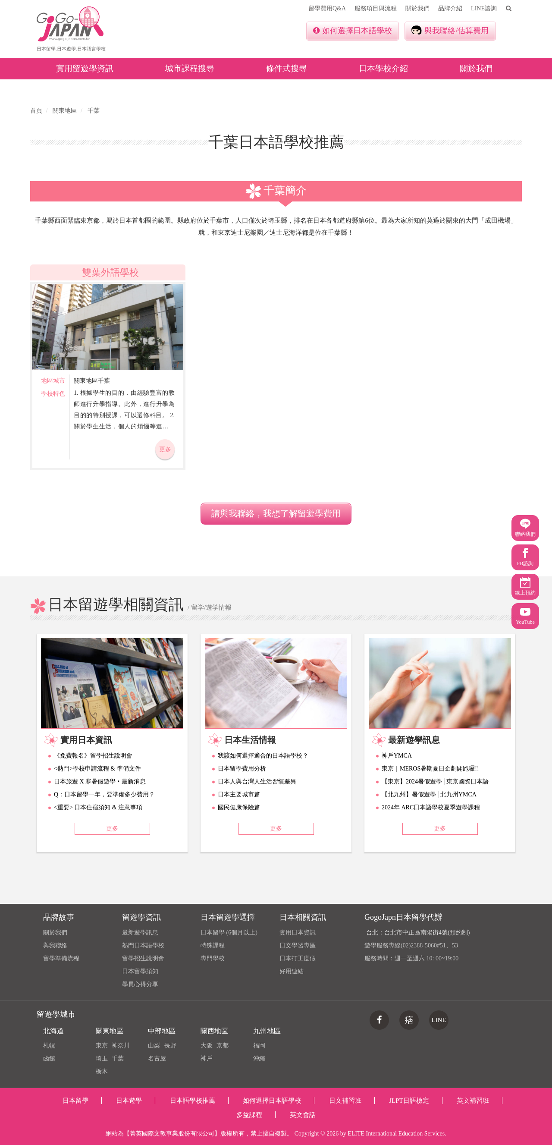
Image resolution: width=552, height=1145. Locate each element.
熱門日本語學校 (143, 945)
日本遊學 (129, 1100)
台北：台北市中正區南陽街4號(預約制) (418, 932)
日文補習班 (345, 1100)
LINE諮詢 (484, 8)
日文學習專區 (297, 945)
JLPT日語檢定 (409, 1100)
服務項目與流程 (375, 8)
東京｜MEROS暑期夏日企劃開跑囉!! (430, 768)
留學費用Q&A (327, 8)
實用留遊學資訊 (84, 68)
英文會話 (303, 1114)
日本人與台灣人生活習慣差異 (257, 781)
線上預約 (525, 586)
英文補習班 (473, 1100)
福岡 (259, 1045)
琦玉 (102, 1058)
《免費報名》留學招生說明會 (93, 755)
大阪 (207, 1045)
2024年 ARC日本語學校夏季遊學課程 (431, 807)
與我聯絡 (55, 945)
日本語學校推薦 (192, 1100)
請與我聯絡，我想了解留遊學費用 (276, 513)
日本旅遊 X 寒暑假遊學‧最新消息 (100, 781)
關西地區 (214, 1031)
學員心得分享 (140, 984)
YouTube (525, 616)
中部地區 (162, 1031)
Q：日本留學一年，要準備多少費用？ (104, 794)
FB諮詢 (525, 557)
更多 (165, 449)
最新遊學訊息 (140, 932)
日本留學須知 (140, 971)
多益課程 (249, 1114)
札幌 (49, 1045)
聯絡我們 (525, 528)
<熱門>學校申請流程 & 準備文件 (97, 768)
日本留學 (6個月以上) (229, 932)
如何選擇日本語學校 (352, 30)
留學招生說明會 (143, 958)
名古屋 (157, 1058)
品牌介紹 (450, 8)
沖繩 (259, 1058)
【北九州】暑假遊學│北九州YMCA (429, 794)
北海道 (53, 1031)
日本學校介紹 (383, 68)
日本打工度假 (297, 958)
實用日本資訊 (297, 932)
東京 (102, 1045)
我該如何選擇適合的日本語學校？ (263, 755)
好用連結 (291, 971)
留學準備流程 (61, 958)
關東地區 (109, 1031)
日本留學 (75, 1100)
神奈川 (121, 1045)
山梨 (154, 1045)
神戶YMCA (397, 755)
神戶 (207, 1058)
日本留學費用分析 (242, 768)
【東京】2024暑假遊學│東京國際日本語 (435, 781)
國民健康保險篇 (239, 807)
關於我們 (417, 8)
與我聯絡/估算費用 (450, 30)
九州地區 (267, 1031)
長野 (170, 1045)
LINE (438, 1019)
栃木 (102, 1071)
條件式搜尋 (286, 68)
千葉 (118, 1058)
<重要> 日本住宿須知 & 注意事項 (98, 807)
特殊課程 (213, 945)
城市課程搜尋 (189, 68)
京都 (222, 1045)
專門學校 (213, 958)
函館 (49, 1058)
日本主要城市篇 (239, 794)
